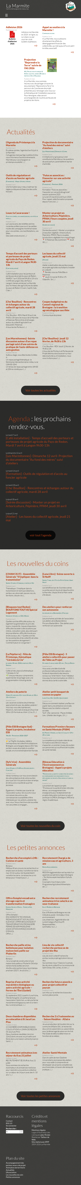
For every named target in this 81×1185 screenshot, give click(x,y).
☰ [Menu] (6, 15)
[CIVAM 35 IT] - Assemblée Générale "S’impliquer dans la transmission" (22, 577)
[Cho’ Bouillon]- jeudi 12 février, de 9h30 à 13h (55, 340)
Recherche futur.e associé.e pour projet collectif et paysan (57, 984)
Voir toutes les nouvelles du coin (40, 826)
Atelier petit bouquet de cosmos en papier (55, 693)
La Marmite (17, 5)
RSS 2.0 (9, 1123)
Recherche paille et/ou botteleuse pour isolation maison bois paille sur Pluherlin (19, 949)
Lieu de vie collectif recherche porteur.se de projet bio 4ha (55, 948)
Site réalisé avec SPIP (40, 1142)
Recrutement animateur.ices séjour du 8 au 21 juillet (21, 1054)
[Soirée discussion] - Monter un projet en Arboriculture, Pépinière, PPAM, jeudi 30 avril (36, 504)
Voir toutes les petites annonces (40, 1096)
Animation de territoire (15, 1167)
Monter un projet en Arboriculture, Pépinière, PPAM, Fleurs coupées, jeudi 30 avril (57, 217)
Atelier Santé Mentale (54, 1052)
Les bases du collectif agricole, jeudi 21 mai (54, 255)
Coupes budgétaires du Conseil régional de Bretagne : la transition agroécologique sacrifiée (55, 306)
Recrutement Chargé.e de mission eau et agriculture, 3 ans (57, 861)
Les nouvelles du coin (14, 1175)
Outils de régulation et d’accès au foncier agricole (20, 177)
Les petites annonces (36, 847)
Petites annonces (13, 1177)
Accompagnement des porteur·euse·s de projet (16, 1164)
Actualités (21, 132)
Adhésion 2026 (14, 27)
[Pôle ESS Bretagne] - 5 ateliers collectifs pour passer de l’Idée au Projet (58, 657)
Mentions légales (39, 1130)
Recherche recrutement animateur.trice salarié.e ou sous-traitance (57, 901)
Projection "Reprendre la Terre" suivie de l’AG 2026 (32, 64)
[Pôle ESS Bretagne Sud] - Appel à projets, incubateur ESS (21, 729)
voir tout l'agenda (40, 535)
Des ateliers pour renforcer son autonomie (57, 608)
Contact (9, 1121)
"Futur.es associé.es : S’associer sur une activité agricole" (56, 178)
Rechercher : (11, 1128)
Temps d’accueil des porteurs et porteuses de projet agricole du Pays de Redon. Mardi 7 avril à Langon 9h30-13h (21, 259)
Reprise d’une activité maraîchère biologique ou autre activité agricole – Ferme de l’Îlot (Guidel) (20, 986)
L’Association (11, 1172)
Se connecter (11, 1125)
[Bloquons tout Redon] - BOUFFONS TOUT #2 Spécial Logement (21, 609)
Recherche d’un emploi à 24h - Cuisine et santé (22, 859)
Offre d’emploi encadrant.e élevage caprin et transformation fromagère (20, 901)
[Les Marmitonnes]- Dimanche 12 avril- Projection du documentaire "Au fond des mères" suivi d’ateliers (39, 459)
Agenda (19, 418)
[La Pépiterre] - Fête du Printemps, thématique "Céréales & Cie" (18, 657)
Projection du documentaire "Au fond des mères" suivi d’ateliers (57, 145)
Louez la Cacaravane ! (18, 213)
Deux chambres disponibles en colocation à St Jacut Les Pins (21, 1019)
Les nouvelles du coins (38, 563)
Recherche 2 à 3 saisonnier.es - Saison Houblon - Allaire (58, 1018)
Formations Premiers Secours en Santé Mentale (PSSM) (58, 728)
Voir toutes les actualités (40, 390)
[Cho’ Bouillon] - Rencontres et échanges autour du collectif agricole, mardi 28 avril (21, 306)
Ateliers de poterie (16, 691)
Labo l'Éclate (45, 1135)
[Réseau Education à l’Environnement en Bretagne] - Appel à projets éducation (57, 766)
